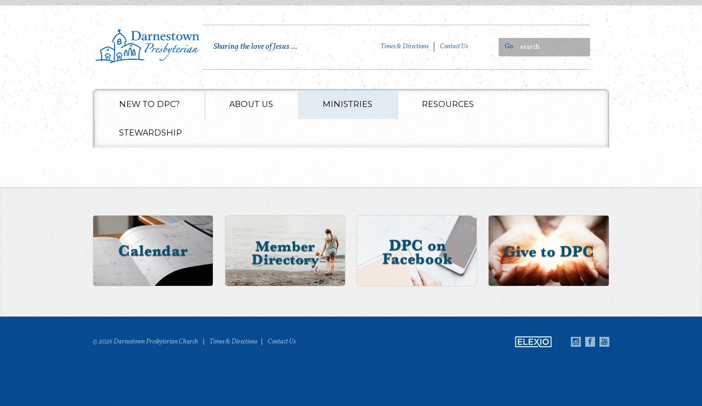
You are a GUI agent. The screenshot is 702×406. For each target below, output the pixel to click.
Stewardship (150, 133)
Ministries (347, 104)
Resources (448, 104)
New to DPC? (149, 104)
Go (509, 46)
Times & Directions (404, 46)
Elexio (533, 341)
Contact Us (454, 46)
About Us (251, 104)
